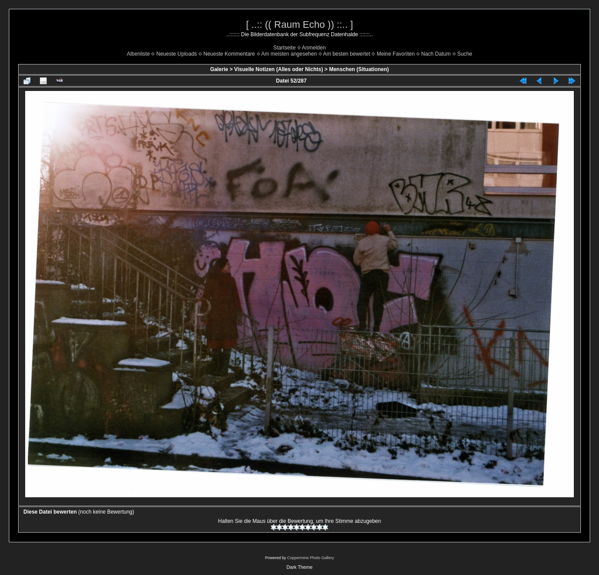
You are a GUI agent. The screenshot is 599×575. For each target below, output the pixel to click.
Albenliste (138, 54)
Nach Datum (436, 54)
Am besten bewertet (346, 54)
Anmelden (314, 48)
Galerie (219, 69)
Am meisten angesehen (289, 54)
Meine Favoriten (396, 54)
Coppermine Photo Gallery (310, 558)
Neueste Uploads (176, 54)
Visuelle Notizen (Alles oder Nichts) (278, 69)
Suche (464, 54)
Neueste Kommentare (229, 54)
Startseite (284, 48)
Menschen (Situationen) (359, 69)
